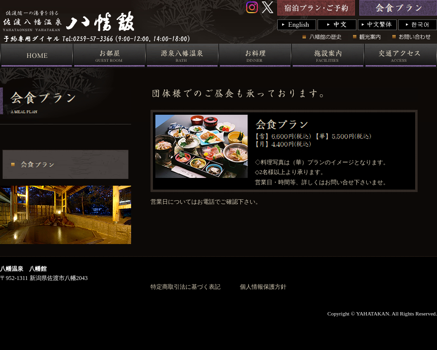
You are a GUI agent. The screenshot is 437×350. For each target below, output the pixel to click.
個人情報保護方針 (263, 286)
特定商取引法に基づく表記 (185, 286)
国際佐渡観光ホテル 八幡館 (173, 41)
